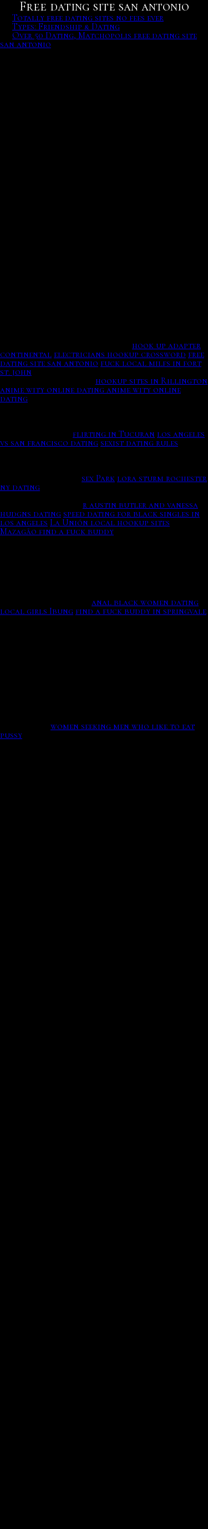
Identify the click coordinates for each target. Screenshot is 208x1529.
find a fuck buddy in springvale (140, 611)
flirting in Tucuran (114, 434)
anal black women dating (145, 602)
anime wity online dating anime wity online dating (90, 394)
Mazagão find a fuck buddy (57, 531)
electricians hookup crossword (120, 354)
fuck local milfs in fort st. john (100, 368)
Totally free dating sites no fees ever (88, 17)
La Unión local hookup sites (110, 522)
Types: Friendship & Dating (66, 26)
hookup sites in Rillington (151, 380)
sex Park (98, 478)
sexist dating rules (139, 442)
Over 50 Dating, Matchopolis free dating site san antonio (98, 40)
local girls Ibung (36, 611)
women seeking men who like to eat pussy (97, 731)
